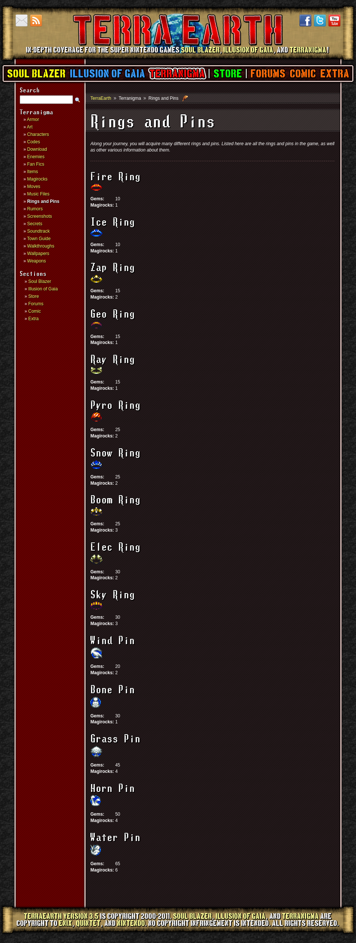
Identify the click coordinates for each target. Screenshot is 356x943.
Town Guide (39, 238)
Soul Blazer (36, 73)
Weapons (36, 261)
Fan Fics (35, 164)
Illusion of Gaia (107, 73)
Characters (38, 134)
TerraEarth (178, 55)
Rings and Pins (43, 201)
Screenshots (39, 216)
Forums (267, 73)
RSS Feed (36, 20)
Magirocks (37, 179)
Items (32, 171)
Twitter (320, 20)
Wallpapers (38, 253)
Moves (33, 186)
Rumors (35, 208)
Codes (33, 141)
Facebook (305, 20)
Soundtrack (38, 231)
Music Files (38, 194)
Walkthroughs (40, 246)
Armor (33, 119)
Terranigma (176, 73)
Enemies (36, 156)
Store (227, 73)
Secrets (34, 223)
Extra (334, 73)
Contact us (22, 20)
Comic (303, 73)
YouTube (334, 20)
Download (37, 149)
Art (29, 127)
